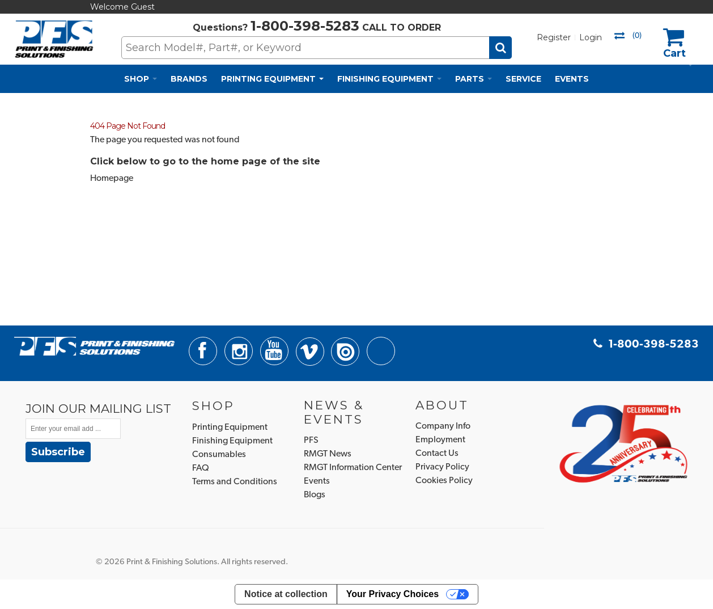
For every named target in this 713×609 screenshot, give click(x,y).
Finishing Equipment (232, 441)
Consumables (219, 454)
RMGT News (327, 454)
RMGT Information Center (353, 467)
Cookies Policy (444, 480)
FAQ (200, 468)
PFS (311, 440)
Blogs (314, 495)
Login (590, 37)
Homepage (111, 178)
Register (554, 37)
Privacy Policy (442, 467)
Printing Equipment (230, 427)
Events (317, 481)
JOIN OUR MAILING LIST (98, 408)
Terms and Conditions (234, 482)
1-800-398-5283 (305, 26)
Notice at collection (286, 594)
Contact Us (437, 453)
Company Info (442, 426)
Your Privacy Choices (392, 594)
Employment (440, 440)
